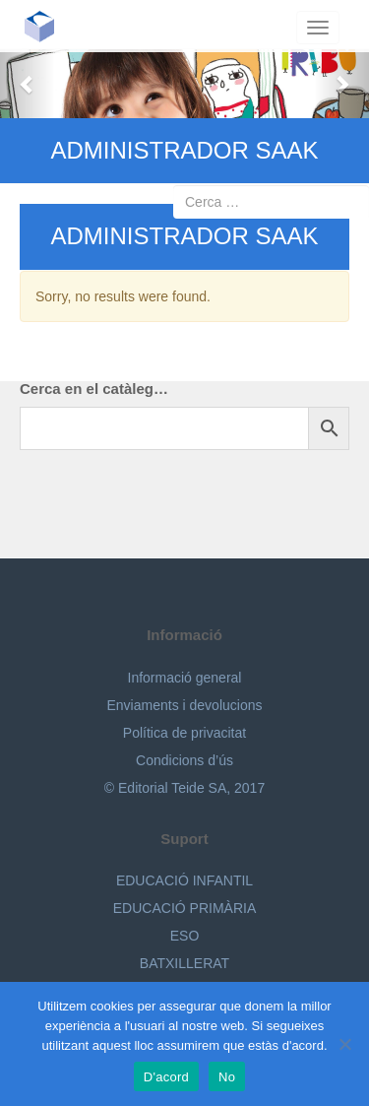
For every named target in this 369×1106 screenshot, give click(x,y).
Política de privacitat (184, 733)
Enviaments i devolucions (185, 705)
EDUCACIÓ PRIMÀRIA (184, 908)
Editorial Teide (47, 26)
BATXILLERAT (184, 963)
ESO (185, 935)
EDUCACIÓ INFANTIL (184, 880)
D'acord (166, 1077)
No (226, 1077)
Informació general (185, 677)
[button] (27, 83)
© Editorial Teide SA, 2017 (184, 788)
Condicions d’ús (184, 760)
